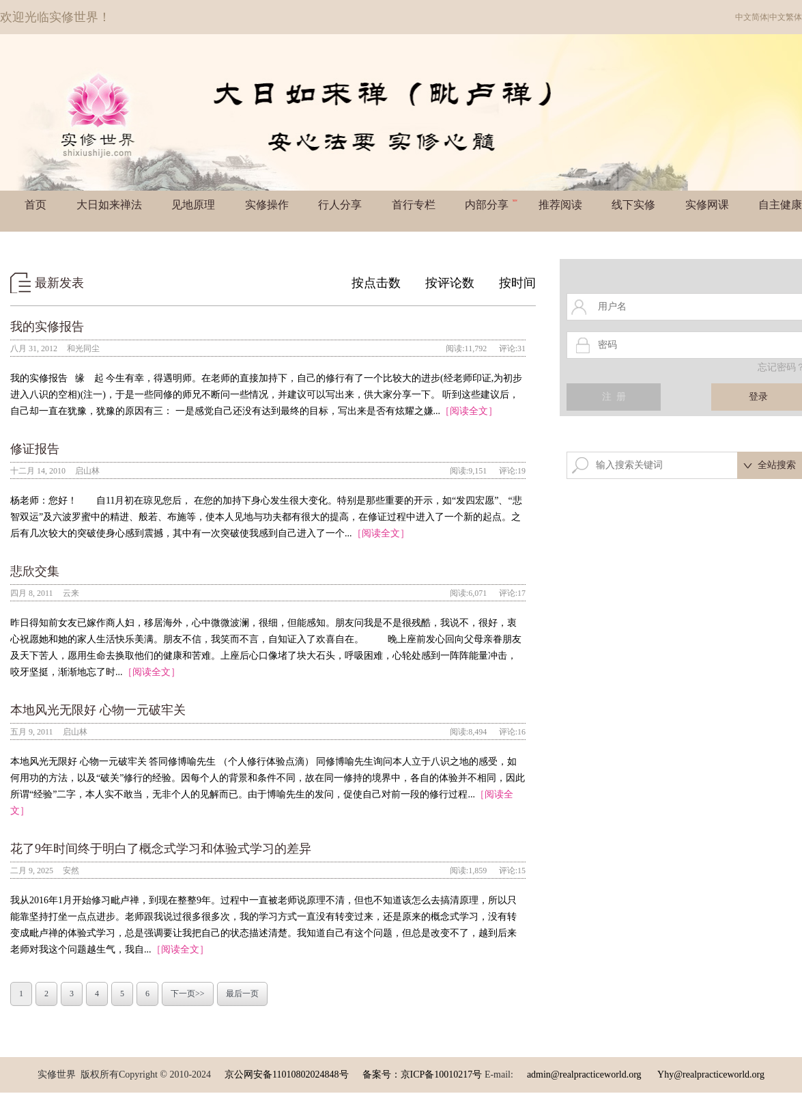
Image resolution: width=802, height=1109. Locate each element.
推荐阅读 (560, 204)
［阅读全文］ (469, 411)
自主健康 (780, 204)
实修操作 (267, 204)
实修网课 (707, 204)
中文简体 (751, 17)
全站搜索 (777, 465)
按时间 (517, 283)
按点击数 (376, 283)
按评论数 (449, 283)
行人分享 (340, 204)
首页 (35, 204)
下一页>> (188, 993)
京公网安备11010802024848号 (286, 1074)
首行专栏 (413, 204)
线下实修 (633, 204)
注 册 (614, 397)
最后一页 (242, 993)
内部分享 (491, 204)
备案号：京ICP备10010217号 (422, 1074)
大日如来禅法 (109, 204)
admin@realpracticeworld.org (584, 1074)
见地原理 (193, 204)
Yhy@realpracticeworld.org (710, 1074)
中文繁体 (785, 17)
